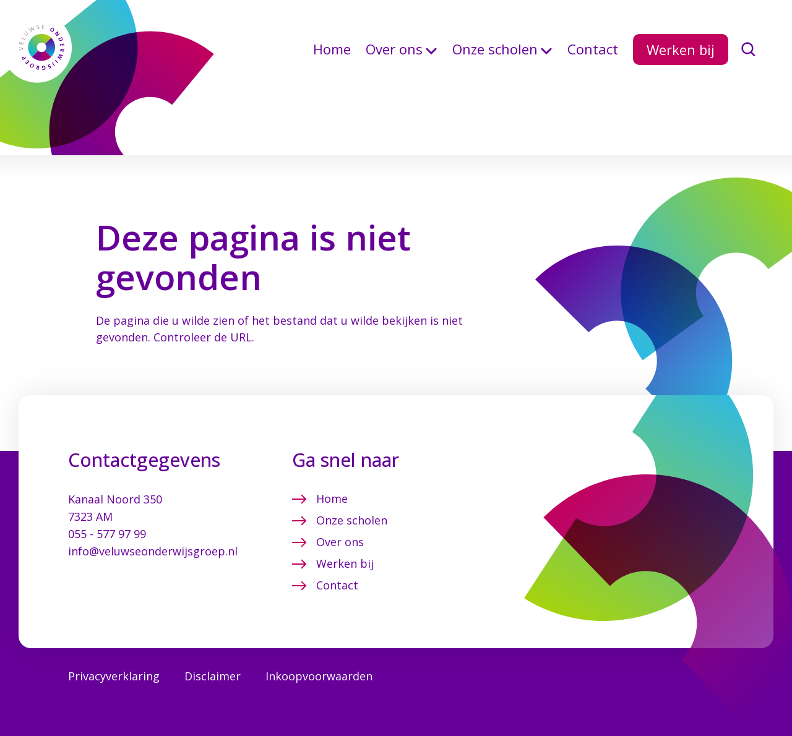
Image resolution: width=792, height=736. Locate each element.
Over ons (394, 59)
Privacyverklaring (114, 648)
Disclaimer (212, 648)
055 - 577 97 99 (107, 506)
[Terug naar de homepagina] (43, 60)
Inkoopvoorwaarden (318, 648)
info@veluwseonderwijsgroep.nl (153, 523)
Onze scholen (495, 59)
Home (332, 59)
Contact (592, 59)
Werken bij (681, 59)
